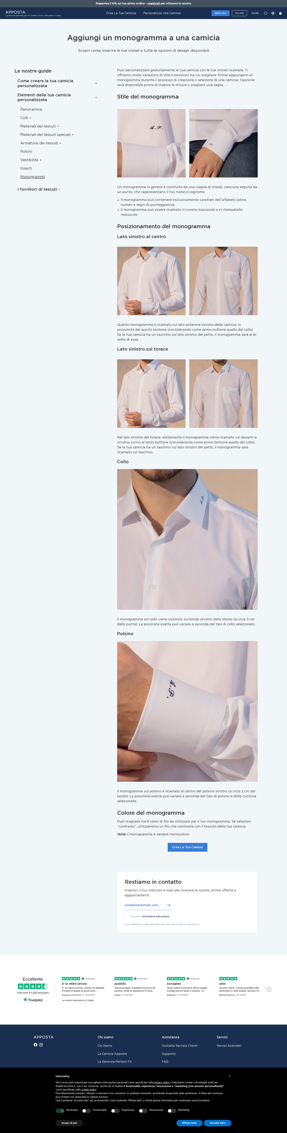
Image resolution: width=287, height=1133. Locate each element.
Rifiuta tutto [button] (189, 1122)
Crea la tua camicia (121, 13)
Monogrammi (32, 177)
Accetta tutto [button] (217, 1122)
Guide (255, 13)
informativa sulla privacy (155, 916)
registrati (153, 3)
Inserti (26, 168)
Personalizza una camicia (162, 13)
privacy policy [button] (162, 1082)
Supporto (169, 1053)
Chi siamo (105, 1045)
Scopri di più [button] (69, 1122)
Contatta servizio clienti (179, 1045)
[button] (229, 1076)
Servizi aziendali (229, 1045)
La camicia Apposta (112, 1053)
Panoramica (31, 109)
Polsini (26, 151)
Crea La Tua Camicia (187, 847)
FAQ (165, 1061)
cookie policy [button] (89, 1089)
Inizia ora (220, 13)
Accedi (239, 13)
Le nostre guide (32, 71)
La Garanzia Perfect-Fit (115, 1061)
